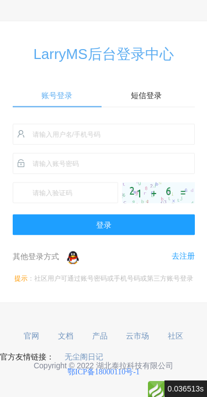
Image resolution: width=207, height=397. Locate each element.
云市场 (137, 336)
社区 (175, 336)
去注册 (183, 256)
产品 (100, 336)
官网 (31, 336)
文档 (65, 336)
